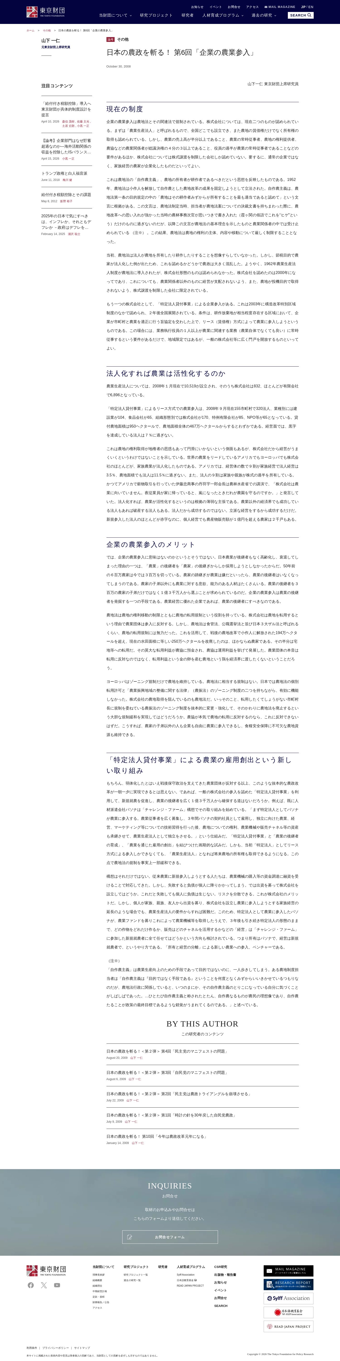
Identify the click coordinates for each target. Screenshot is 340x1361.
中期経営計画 (100, 1291)
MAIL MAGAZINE (280, 7)
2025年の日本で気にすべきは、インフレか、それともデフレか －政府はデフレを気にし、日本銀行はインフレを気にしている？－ (66, 222)
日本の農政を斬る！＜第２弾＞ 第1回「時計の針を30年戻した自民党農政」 (202, 1118)
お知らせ (197, 7)
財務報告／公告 (101, 1302)
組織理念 (97, 1285)
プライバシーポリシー (55, 1347)
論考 (110, 39)
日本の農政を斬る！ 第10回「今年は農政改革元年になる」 (202, 1137)
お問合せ (234, 7)
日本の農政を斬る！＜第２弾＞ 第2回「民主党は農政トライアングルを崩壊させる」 (202, 1096)
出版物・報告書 (225, 1275)
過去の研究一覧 (132, 1280)
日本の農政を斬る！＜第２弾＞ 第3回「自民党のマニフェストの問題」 (202, 1075)
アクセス (252, 7)
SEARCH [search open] (300, 15)
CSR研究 (220, 1267)
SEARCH (220, 1306)
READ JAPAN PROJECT (190, 1285)
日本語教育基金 (187, 1280)
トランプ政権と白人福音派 (66, 176)
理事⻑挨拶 (99, 1274)
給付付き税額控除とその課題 (66, 197)
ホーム (30, 30)
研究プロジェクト (156, 15)
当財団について (113, 15)
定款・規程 (99, 1296)
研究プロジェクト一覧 (136, 1274)
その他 (47, 30)
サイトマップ (82, 1347)
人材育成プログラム (221, 15)
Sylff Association (186, 1274)
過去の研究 (262, 15)
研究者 (188, 15)
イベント (216, 7)
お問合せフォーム (170, 1237)
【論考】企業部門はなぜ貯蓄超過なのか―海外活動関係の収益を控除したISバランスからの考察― (66, 149)
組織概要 (97, 1280)
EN (311, 7)
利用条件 (32, 1347)
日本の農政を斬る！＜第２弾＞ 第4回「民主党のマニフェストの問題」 (202, 1054)
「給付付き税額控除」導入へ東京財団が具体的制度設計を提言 (66, 114)
